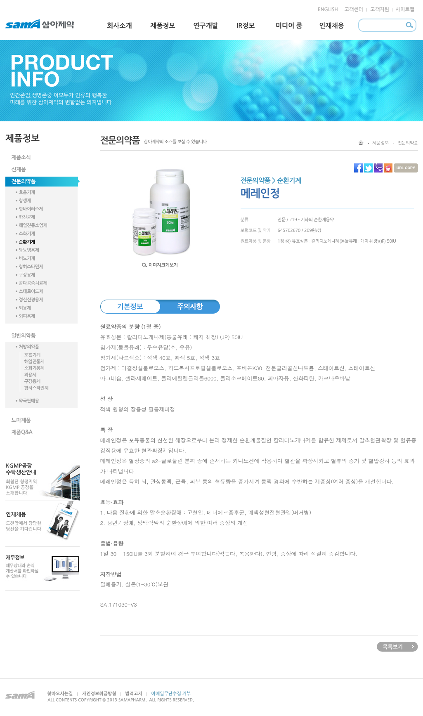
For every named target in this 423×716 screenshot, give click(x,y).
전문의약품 (24, 181)
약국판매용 (29, 401)
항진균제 (27, 217)
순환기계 (27, 242)
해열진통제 (34, 361)
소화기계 (27, 234)
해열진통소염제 (33, 225)
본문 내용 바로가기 (17, 3)
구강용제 (27, 275)
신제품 (19, 169)
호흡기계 (27, 192)
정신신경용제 (31, 300)
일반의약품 (24, 335)
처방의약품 (29, 347)
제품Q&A (22, 432)
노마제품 (21, 420)
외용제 (25, 308)
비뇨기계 (27, 258)
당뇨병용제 (29, 250)
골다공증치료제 (33, 283)
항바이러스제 (31, 209)
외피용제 (27, 316)
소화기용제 (34, 368)
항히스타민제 (31, 267)
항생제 (25, 200)
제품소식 (21, 157)
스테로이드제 (31, 291)
